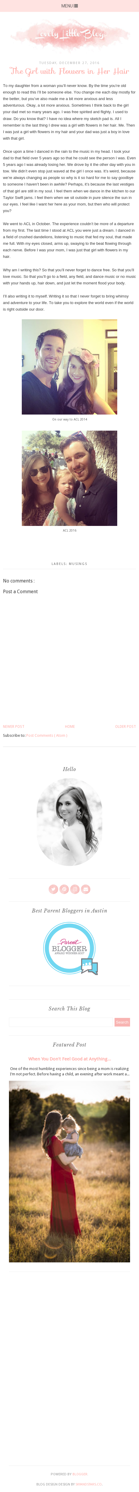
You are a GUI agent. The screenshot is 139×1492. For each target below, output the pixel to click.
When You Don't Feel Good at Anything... (69, 1059)
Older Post (125, 727)
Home (70, 727)
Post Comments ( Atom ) (46, 735)
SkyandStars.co (88, 1484)
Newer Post (13, 727)
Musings (78, 564)
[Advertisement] (69, 1367)
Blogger (79, 1474)
